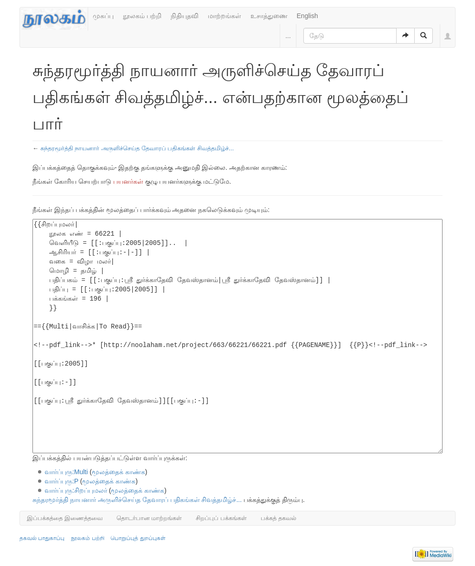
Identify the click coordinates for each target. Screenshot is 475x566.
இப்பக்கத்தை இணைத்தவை (65, 518)
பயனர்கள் (128, 181)
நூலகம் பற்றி (142, 15)
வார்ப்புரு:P (61, 481)
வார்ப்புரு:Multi (66, 472)
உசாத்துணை (269, 15)
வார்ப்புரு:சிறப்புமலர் (76, 490)
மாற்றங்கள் (224, 15)
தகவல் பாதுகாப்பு (41, 538)
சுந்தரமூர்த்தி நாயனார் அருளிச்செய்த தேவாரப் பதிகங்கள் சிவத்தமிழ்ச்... (137, 148)
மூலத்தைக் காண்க (118, 472)
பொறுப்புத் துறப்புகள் (137, 538)
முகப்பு (103, 15)
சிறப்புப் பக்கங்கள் (221, 518)
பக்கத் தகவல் (278, 518)
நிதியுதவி (185, 15)
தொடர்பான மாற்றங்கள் (149, 518)
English (307, 15)
